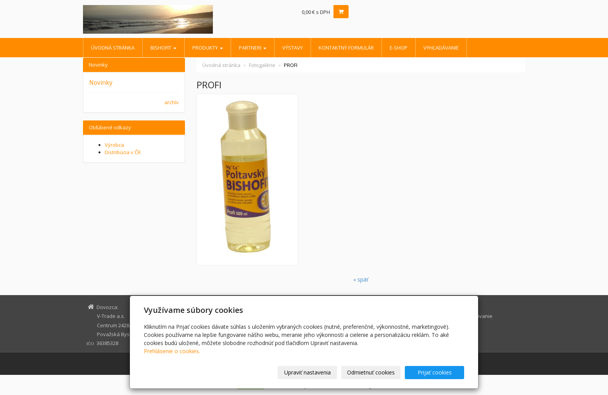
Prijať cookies (435, 372)
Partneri (252, 47)
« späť (360, 279)
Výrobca (114, 144)
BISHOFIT (163, 47)
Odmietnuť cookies (371, 372)
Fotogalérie (262, 65)
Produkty (207, 47)
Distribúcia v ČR (123, 152)
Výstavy (292, 47)
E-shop (399, 47)
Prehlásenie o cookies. (172, 351)
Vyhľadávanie (441, 47)
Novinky (100, 82)
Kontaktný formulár (346, 47)
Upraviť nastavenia (307, 372)
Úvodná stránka (113, 47)
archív (171, 102)
